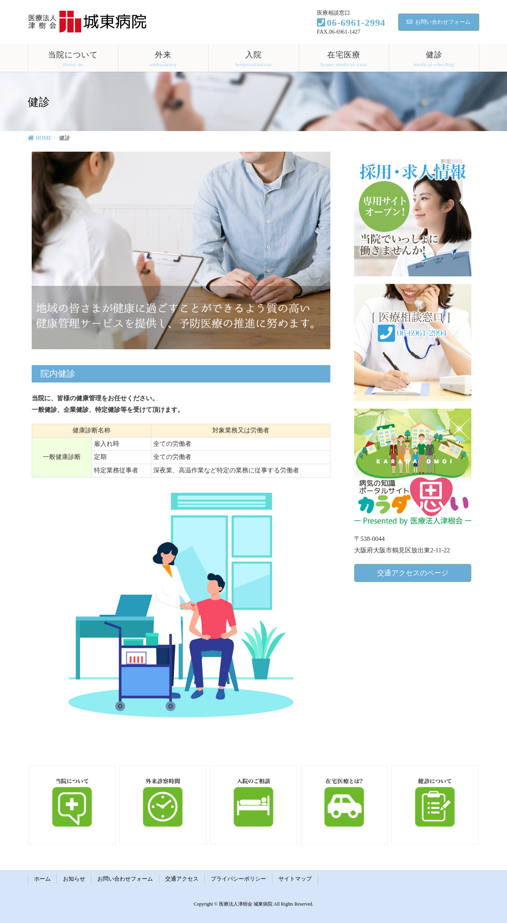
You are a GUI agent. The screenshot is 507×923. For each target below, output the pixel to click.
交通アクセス (181, 879)
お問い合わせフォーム (439, 22)
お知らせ (74, 879)
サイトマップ (295, 879)
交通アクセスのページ (412, 573)
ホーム (42, 879)
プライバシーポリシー (238, 879)
